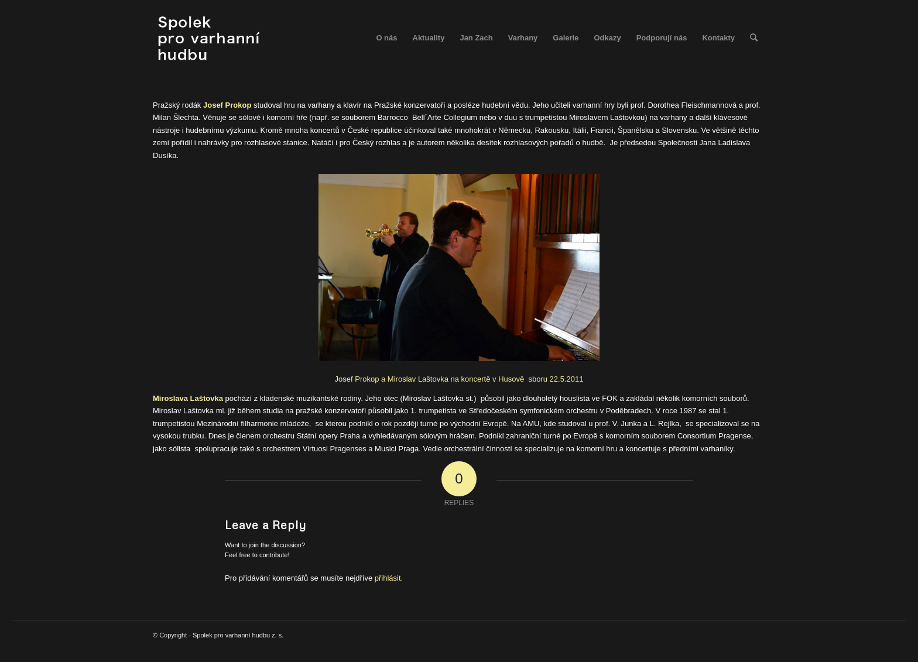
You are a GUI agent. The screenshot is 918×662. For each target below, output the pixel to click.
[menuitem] (386, 38)
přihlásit (388, 578)
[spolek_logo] (210, 38)
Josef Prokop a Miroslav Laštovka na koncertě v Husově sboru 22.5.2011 (541, 276)
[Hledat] (753, 38)
